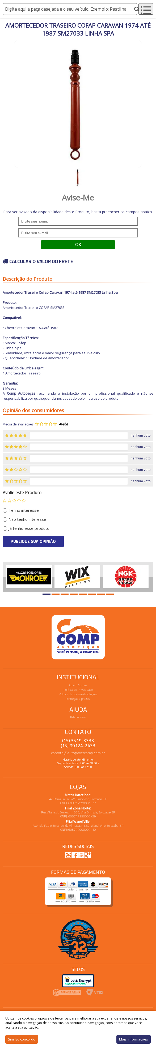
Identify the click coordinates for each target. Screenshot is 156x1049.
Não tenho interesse (27, 519)
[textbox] (70, 9)
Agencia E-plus (67, 992)
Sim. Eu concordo (21, 1039)
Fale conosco (78, 717)
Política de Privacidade (78, 689)
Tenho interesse (24, 510)
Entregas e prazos (78, 698)
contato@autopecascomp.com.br (78, 753)
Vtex (94, 992)
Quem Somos (78, 685)
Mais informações (133, 1039)
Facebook (75, 854)
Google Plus (88, 855)
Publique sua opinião (33, 541)
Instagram (68, 855)
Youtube (81, 855)
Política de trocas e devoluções (78, 694)
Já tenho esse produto (29, 528)
